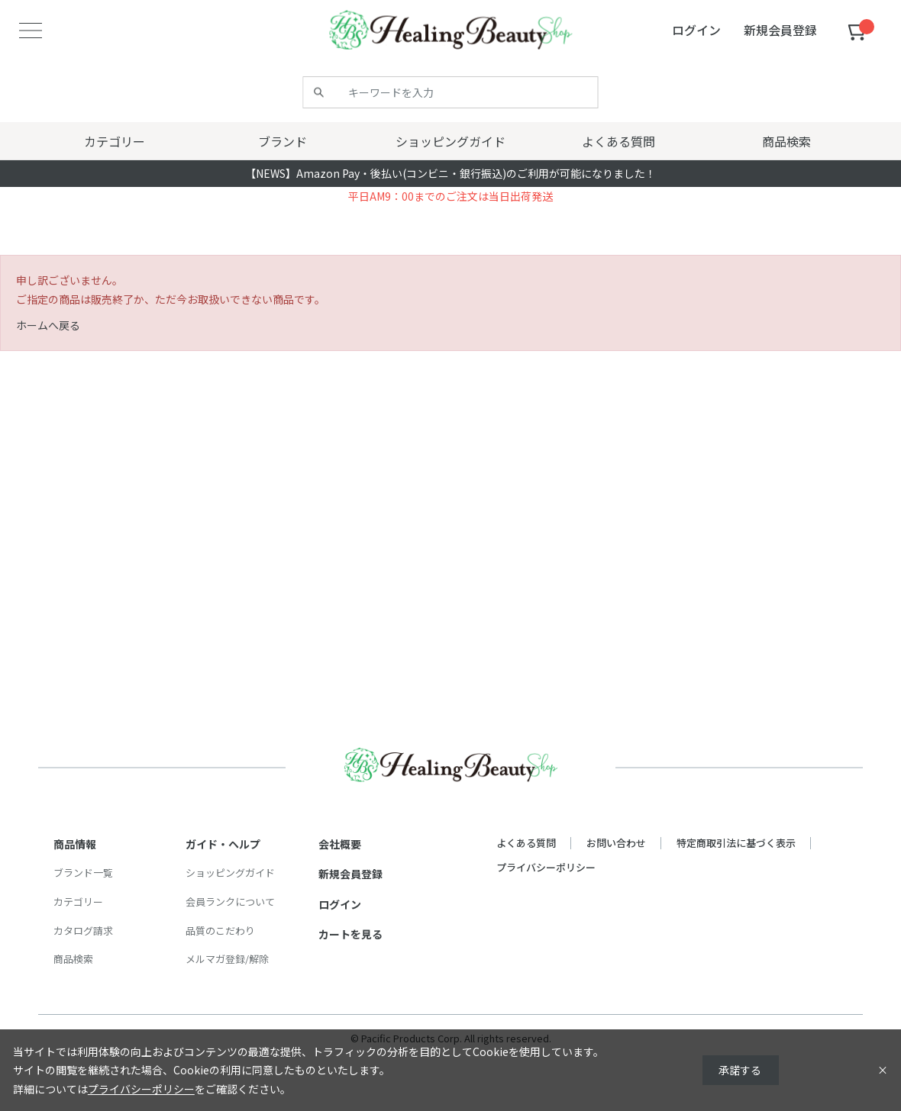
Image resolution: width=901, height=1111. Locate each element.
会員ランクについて (230, 901)
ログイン (339, 904)
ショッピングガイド (230, 872)
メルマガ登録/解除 (227, 959)
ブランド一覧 (83, 872)
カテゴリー (78, 901)
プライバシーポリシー (546, 867)
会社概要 (339, 844)
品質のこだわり (220, 930)
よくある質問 (526, 843)
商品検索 (73, 959)
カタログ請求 (83, 930)
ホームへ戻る (48, 325)
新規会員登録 (350, 873)
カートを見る (350, 934)
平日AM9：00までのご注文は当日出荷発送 (450, 196)
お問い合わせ (616, 843)
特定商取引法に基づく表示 (736, 843)
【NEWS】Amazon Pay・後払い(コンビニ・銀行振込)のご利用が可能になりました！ (450, 173)
